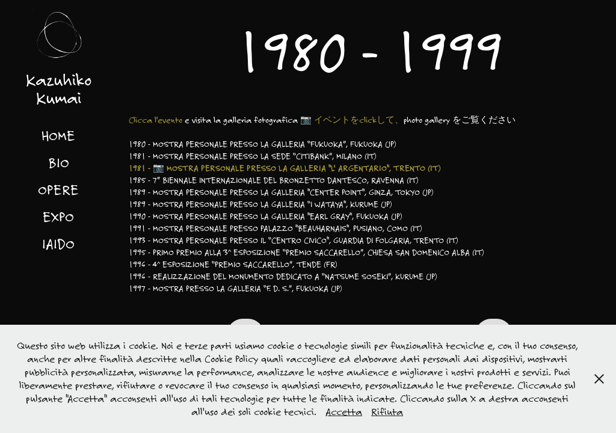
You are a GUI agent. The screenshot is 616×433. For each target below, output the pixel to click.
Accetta (343, 412)
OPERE (58, 189)
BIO (58, 162)
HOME (58, 135)
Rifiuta (387, 412)
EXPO (58, 216)
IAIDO (58, 243)
